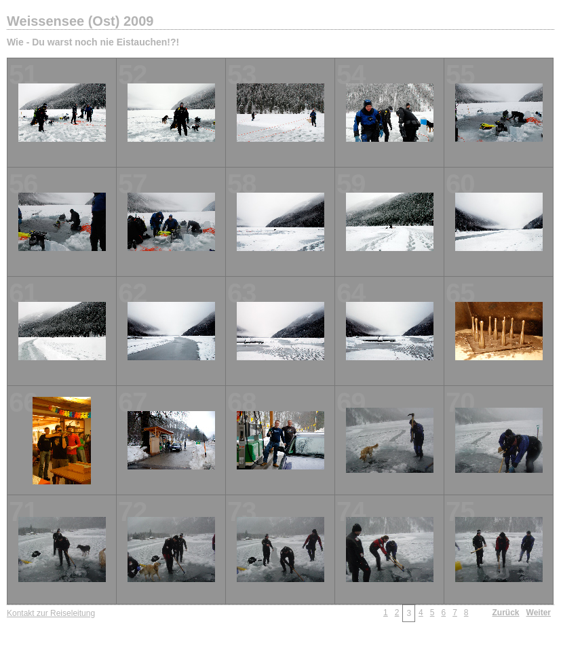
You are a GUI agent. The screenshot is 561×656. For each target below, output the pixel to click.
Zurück (506, 612)
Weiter (538, 612)
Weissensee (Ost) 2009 (80, 21)
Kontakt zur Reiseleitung (51, 613)
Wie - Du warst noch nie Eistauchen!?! (93, 42)
